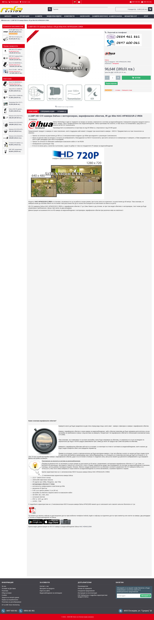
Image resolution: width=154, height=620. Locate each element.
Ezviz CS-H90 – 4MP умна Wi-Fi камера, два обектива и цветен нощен (16, 69)
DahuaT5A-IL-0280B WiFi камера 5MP (16, 89)
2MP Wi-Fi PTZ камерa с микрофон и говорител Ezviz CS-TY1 (16, 49)
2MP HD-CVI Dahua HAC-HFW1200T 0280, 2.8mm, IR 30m (16, 37)
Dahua (107, 60)
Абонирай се (145, 596)
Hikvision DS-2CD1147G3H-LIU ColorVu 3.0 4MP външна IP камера (16, 129)
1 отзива (117, 90)
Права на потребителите (10, 600)
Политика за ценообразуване (11, 602)
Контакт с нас (44, 586)
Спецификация (47, 111)
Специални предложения (86, 591)
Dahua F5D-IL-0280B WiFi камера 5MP (16, 95)
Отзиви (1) (61, 111)
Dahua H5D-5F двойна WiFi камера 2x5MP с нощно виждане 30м (16, 109)
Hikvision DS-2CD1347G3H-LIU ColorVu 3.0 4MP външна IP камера (16, 122)
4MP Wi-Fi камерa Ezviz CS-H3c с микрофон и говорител (16, 56)
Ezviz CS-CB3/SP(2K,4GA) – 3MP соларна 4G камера (16, 63)
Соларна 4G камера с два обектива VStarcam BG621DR (16, 143)
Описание (32, 111)
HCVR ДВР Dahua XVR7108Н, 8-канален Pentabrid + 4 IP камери (16, 30)
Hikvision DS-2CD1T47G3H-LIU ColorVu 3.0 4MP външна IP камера (16, 116)
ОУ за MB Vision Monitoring (10, 605)
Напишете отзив (127, 90)
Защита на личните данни (10, 597)
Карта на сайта (45, 591)
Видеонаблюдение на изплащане (51, 593)
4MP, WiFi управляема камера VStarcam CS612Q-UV (16, 149)
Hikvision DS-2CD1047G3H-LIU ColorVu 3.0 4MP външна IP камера (16, 136)
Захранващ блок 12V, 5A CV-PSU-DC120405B (16, 102)
